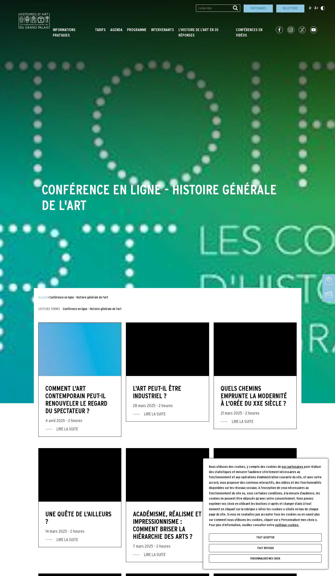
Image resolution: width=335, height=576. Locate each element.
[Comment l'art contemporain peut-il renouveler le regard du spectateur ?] (80, 380)
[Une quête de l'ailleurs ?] (80, 497)
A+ (316, 8)
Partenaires (258, 8)
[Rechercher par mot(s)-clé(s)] (218, 8)
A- (310, 8)
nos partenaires (292, 467)
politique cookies (286, 525)
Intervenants (162, 30)
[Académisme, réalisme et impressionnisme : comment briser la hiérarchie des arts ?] (167, 505)
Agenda (116, 30)
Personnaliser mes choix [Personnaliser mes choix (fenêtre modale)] (265, 558)
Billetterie (290, 8)
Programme (137, 30)
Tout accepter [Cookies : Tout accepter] (265, 537)
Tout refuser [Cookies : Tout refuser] (265, 548)
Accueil (42, 297)
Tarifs (100, 30)
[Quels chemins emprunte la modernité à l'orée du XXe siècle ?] (255, 376)
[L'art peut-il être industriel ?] (167, 372)
